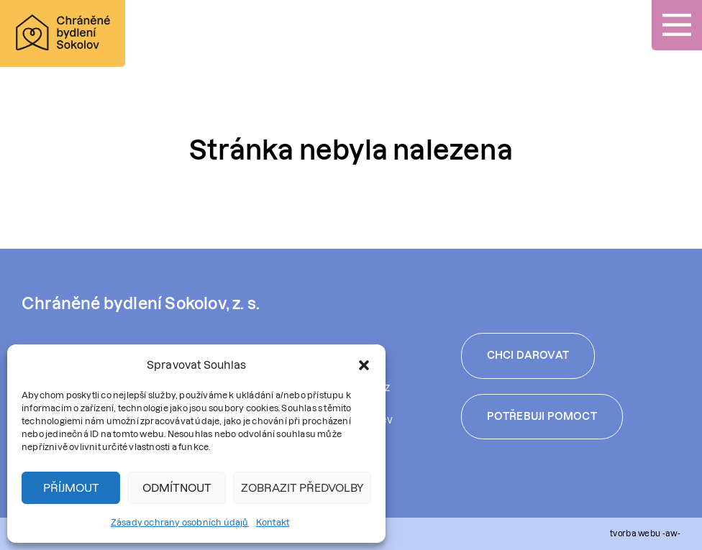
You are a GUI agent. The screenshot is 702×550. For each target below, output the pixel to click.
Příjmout (71, 488)
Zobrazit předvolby (302, 488)
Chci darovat (528, 355)
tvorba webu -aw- (645, 533)
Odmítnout (176, 488)
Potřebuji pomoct (542, 416)
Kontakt (272, 522)
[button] (364, 365)
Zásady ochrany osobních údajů (180, 522)
